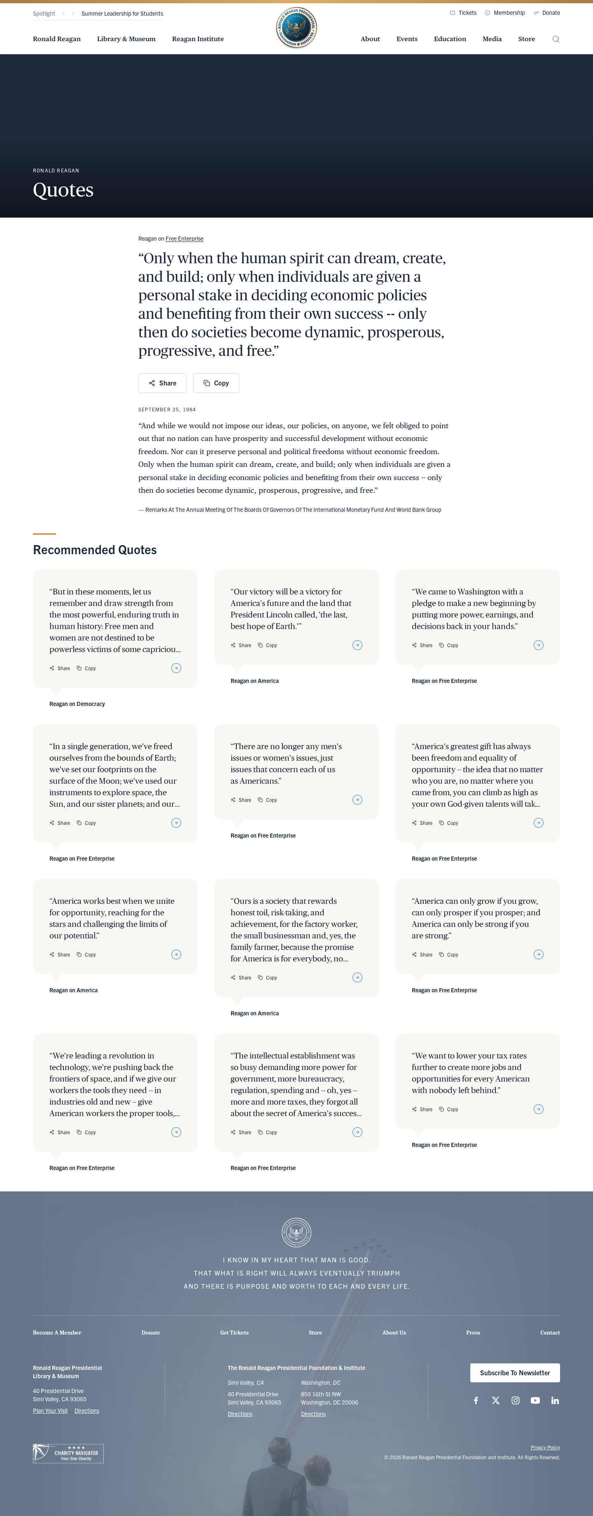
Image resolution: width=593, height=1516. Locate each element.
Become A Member (57, 1332)
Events (407, 39)
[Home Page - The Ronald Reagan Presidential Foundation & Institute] (296, 28)
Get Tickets (234, 1332)
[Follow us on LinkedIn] (555, 1400)
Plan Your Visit (50, 1410)
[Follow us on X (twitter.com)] (496, 1400)
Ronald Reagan (57, 39)
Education (450, 39)
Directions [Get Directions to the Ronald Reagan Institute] (313, 1413)
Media (492, 39)
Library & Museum (126, 39)
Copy (216, 382)
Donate (546, 12)
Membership (505, 12)
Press (473, 1332)
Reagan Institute (198, 39)
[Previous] (63, 14)
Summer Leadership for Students (122, 13)
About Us (394, 1332)
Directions (87, 1410)
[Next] (73, 14)
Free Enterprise (184, 238)
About (370, 39)
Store (526, 39)
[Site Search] (556, 39)
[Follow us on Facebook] (476, 1400)
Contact (550, 1332)
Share (162, 382)
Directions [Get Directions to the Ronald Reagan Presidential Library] (240, 1413)
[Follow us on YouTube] (535, 1400)
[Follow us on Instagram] (516, 1400)
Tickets (463, 12)
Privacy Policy (545, 1447)
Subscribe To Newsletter (515, 1372)
